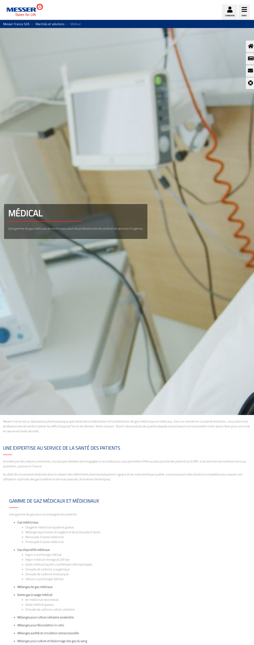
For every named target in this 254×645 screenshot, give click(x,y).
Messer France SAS (16, 24)
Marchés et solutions (50, 24)
